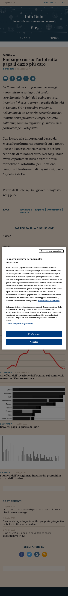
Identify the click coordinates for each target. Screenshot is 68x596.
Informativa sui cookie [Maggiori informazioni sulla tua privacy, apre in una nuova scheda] (49, 301)
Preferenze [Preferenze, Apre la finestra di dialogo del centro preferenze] (34, 334)
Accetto (34, 342)
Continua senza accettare (51, 251)
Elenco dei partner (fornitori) (19, 324)
